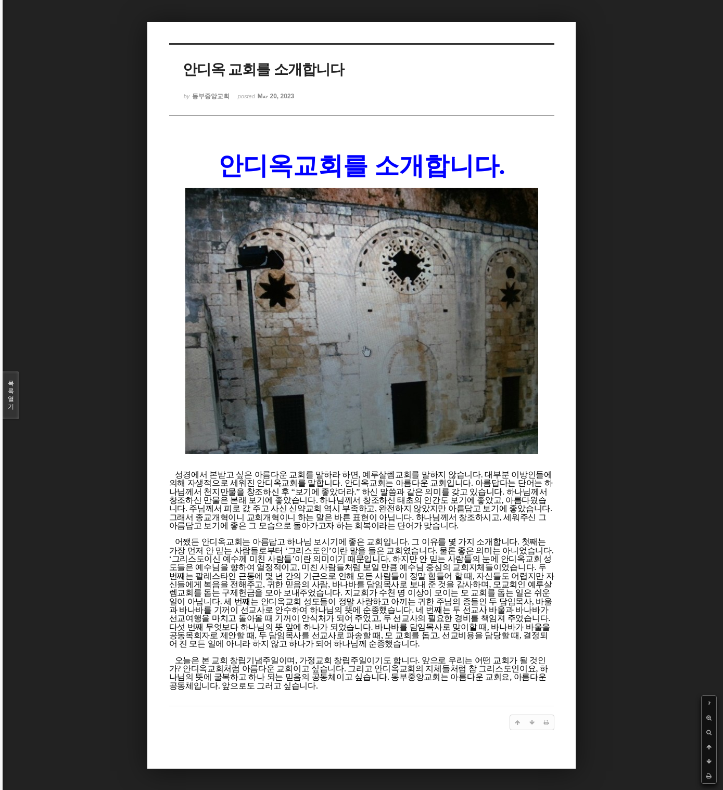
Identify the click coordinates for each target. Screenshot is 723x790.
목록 (11, 395)
